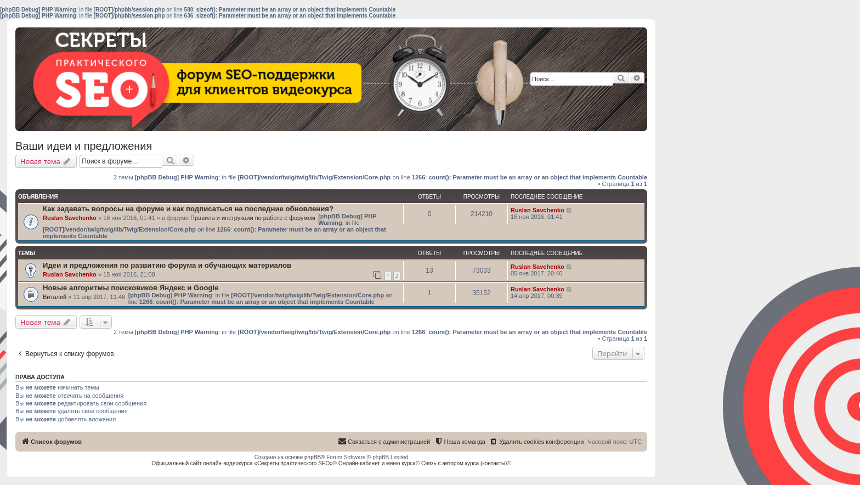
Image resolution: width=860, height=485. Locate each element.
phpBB (312, 457)
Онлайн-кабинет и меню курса (377, 463)
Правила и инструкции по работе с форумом (252, 218)
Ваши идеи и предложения (83, 146)
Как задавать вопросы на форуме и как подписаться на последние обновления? (188, 209)
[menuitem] (536, 441)
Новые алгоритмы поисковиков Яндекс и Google (131, 288)
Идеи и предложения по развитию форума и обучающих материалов (167, 265)
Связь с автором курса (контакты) (464, 463)
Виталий (54, 297)
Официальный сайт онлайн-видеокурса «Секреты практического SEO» (242, 463)
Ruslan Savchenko (70, 218)
